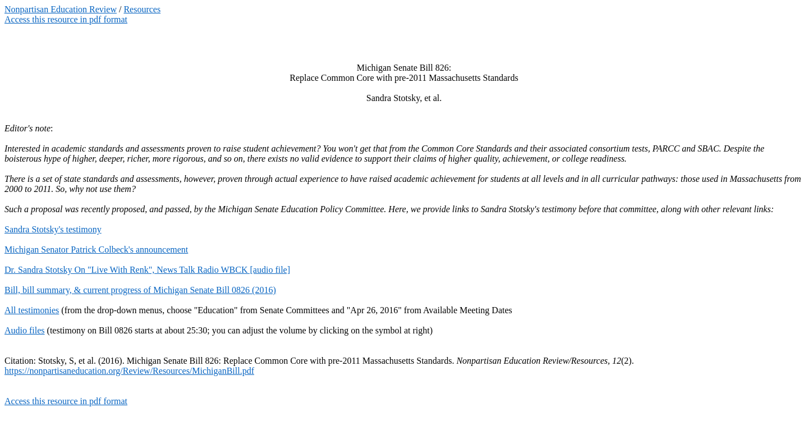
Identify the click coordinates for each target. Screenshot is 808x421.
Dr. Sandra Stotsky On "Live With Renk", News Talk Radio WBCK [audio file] (147, 269)
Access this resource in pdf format (65, 19)
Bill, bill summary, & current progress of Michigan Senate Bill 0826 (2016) (140, 290)
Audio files (24, 330)
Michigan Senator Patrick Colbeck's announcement (96, 249)
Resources (141, 9)
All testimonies (31, 310)
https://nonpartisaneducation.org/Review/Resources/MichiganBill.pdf (129, 371)
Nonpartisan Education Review (60, 9)
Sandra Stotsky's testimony (53, 229)
